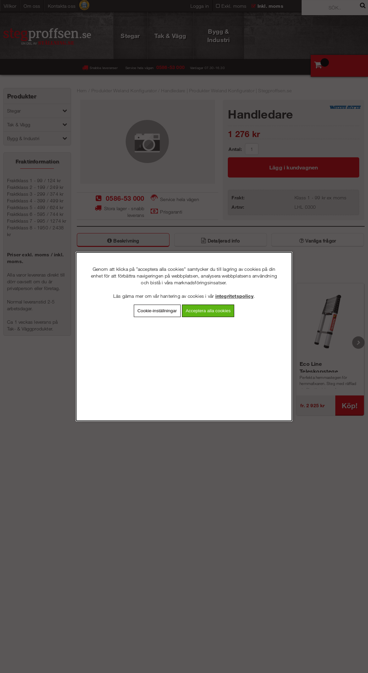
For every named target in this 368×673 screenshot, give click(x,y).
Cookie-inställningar (157, 310)
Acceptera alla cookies (208, 310)
